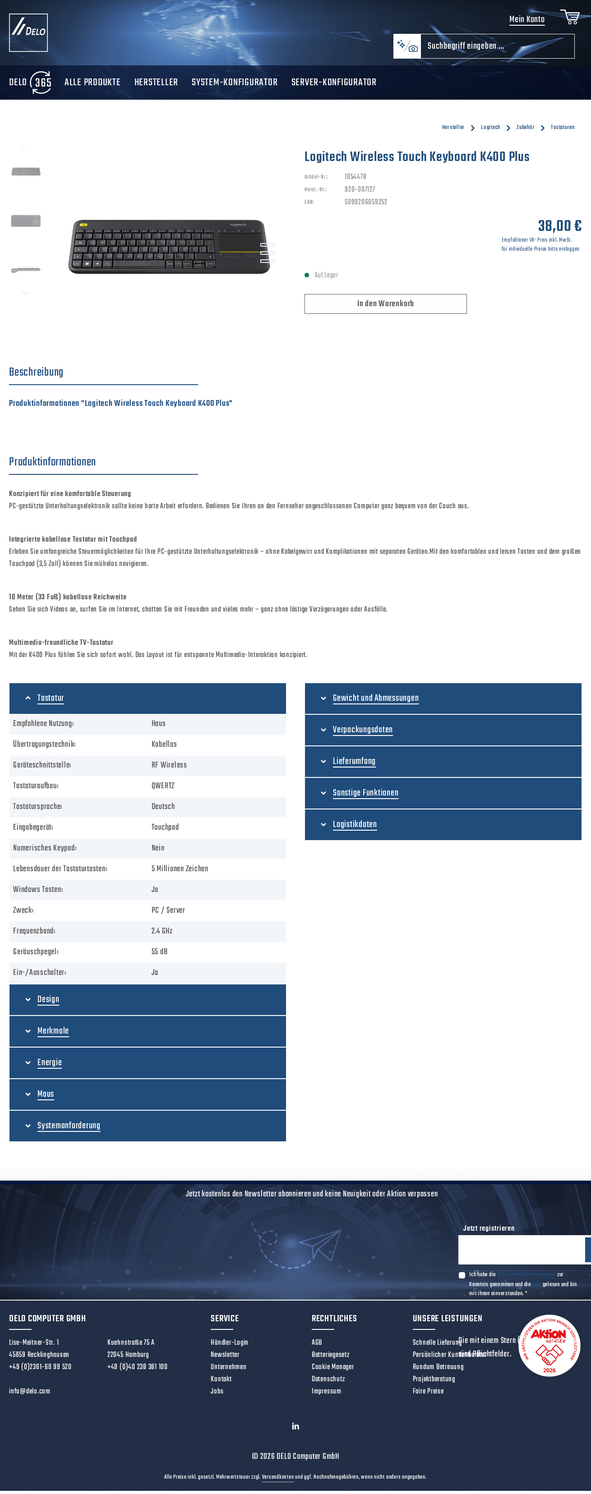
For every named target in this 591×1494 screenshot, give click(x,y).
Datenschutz (328, 1382)
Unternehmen (228, 1370)
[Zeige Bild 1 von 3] (267, 248)
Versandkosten (278, 1480)
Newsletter (225, 1358)
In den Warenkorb (385, 307)
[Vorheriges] (26, 152)
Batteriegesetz (331, 1358)
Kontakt (221, 1382)
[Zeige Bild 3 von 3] (267, 264)
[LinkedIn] (296, 1431)
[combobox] (497, 49)
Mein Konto (525, 21)
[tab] (103, 376)
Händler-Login (230, 1346)
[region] (148, 249)
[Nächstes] (26, 295)
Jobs (217, 1395)
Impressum (327, 1395)
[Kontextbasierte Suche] (406, 49)
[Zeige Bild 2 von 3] (267, 256)
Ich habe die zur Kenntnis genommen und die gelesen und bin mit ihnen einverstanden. (523, 1288)
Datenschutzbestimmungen (526, 1278)
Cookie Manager (333, 1370)
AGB (536, 1288)
